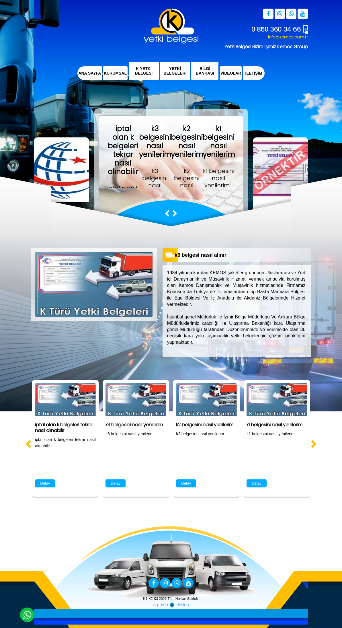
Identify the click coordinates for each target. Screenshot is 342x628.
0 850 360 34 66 (276, 29)
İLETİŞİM (253, 73)
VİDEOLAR (230, 73)
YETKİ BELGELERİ (175, 70)
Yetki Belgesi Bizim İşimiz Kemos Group (266, 46)
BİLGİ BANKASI (205, 70)
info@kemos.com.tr (288, 37)
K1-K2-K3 (150, 599)
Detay (45, 483)
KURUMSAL (115, 73)
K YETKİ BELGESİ (144, 70)
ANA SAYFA (89, 73)
